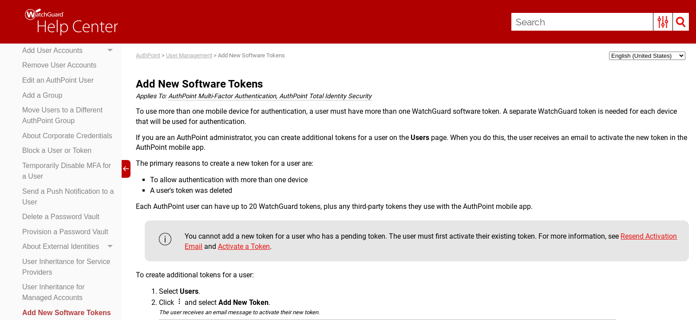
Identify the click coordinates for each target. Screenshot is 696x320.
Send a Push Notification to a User (68, 197)
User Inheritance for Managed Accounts (53, 292)
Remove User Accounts (59, 65)
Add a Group (42, 95)
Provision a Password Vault (65, 232)
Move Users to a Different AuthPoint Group (62, 115)
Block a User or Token (56, 150)
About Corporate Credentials (67, 136)
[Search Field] (600, 22)
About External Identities (69, 247)
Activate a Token (244, 246)
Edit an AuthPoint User (58, 80)
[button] (663, 22)
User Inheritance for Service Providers (66, 267)
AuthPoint (148, 55)
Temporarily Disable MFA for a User (66, 171)
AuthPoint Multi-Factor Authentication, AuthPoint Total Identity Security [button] (270, 96)
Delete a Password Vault (60, 216)
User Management (189, 55)
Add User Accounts (69, 50)
